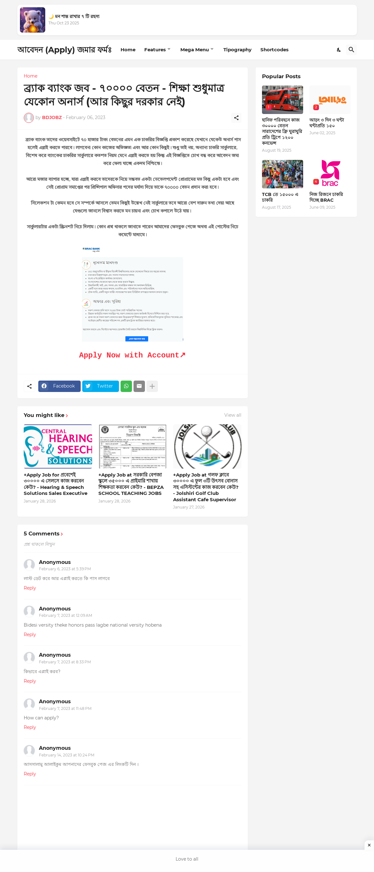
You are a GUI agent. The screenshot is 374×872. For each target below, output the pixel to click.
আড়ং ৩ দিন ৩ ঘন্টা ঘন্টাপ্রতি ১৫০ (326, 123)
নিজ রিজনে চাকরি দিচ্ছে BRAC (326, 197)
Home (128, 50)
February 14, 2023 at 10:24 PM (66, 755)
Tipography (237, 50)
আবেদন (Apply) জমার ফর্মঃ (64, 49)
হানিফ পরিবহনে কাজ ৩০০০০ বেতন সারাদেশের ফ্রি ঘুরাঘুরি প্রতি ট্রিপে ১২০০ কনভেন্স (282, 131)
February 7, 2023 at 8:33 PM (65, 662)
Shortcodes (274, 50)
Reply (30, 588)
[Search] (351, 49)
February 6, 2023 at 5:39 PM (65, 568)
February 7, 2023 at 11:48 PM (65, 708)
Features (155, 50)
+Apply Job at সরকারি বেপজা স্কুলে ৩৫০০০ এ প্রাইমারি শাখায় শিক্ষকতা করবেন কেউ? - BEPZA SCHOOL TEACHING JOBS (131, 484)
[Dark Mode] (339, 49)
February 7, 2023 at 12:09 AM (65, 615)
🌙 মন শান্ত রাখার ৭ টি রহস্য (73, 16)
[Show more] (152, 386)
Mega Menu (194, 50)
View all (232, 415)
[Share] (236, 118)
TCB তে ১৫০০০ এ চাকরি (280, 197)
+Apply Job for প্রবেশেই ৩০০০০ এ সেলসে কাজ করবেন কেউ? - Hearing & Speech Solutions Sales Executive (55, 484)
